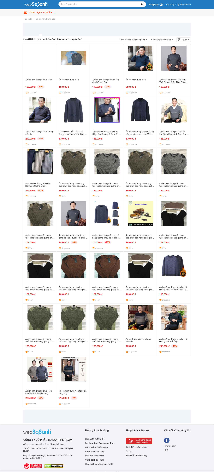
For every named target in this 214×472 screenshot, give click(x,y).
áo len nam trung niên (45, 19)
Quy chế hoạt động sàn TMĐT (99, 464)
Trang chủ (28, 19)
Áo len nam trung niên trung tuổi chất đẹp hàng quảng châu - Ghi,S (173, 186)
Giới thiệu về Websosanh (137, 447)
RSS (166, 450)
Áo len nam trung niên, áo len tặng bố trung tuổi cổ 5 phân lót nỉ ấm (72, 237)
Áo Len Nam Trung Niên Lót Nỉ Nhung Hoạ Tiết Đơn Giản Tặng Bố (173, 289)
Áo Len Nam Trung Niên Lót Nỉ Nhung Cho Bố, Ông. (173, 340)
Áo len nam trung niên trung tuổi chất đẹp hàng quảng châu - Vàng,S (73, 186)
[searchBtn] (142, 4)
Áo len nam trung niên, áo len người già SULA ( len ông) (38, 392)
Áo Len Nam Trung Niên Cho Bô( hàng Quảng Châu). (38, 184)
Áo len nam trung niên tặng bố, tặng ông (73, 392)
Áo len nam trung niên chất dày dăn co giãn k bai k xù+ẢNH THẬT (140, 134)
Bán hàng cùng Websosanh (178, 4)
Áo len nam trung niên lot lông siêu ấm (39, 132)
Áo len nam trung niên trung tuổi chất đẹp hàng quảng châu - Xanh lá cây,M (73, 341)
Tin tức (129, 451)
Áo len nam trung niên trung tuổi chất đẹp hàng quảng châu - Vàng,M (39, 237)
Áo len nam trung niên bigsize (38, 80)
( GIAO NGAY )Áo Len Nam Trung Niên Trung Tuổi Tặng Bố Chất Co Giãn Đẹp (73, 134)
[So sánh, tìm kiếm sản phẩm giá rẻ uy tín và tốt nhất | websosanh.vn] (35, 4)
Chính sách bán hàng (94, 451)
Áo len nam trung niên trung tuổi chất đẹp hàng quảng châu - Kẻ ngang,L (140, 289)
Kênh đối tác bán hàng (136, 455)
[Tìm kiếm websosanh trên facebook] (166, 440)
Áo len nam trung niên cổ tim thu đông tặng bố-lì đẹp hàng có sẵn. (172, 134)
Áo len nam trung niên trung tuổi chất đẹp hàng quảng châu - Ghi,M (106, 186)
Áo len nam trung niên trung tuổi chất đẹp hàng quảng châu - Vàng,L (140, 186)
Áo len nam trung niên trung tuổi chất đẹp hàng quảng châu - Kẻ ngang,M (173, 237)
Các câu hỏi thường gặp (96, 447)
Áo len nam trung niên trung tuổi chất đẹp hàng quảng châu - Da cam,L (106, 289)
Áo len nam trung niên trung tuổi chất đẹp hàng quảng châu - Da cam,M (140, 237)
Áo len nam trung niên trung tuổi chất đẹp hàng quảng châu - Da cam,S (73, 289)
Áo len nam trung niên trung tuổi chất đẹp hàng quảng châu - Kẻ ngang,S (39, 289)
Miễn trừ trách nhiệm (94, 456)
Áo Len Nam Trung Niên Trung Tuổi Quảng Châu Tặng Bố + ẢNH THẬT (173, 82)
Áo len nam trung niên (69, 80)
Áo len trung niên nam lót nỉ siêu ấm (138, 340)
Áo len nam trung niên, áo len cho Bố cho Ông (105, 81)
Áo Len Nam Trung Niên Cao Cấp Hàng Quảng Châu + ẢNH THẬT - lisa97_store (106, 134)
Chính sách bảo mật (94, 460)
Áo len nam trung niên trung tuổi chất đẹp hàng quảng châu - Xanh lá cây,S (106, 341)
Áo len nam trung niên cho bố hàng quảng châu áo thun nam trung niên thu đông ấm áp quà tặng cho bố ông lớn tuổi (106, 239)
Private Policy (170, 446)
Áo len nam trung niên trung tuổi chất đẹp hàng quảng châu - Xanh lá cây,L (39, 341)
